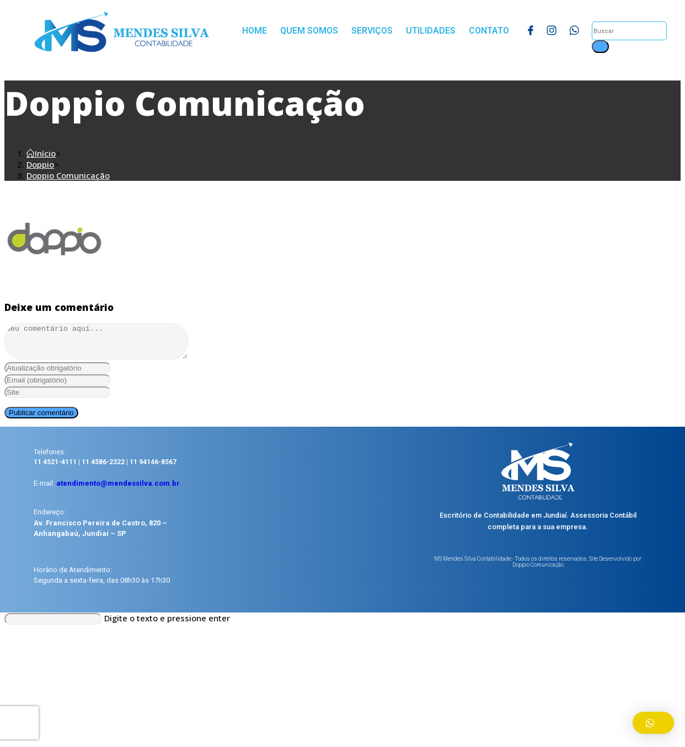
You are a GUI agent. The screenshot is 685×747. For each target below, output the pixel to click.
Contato (489, 30)
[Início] (41, 153)
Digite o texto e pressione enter (167, 624)
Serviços (372, 30)
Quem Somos (309, 30)
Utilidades (431, 30)
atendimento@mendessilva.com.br (118, 490)
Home (254, 30)
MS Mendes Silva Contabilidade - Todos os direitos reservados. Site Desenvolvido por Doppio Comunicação (537, 568)
